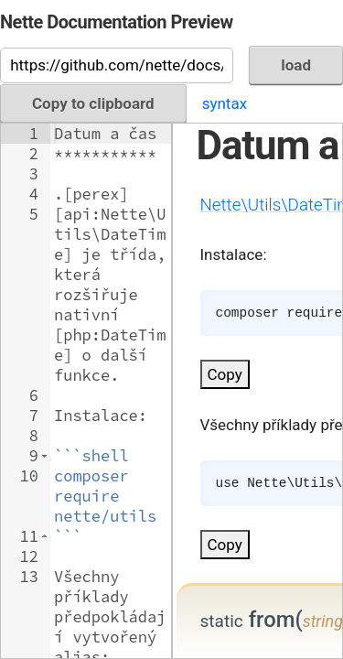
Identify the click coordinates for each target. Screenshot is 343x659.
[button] (44, 456)
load (296, 65)
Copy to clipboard (93, 103)
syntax (224, 103)
